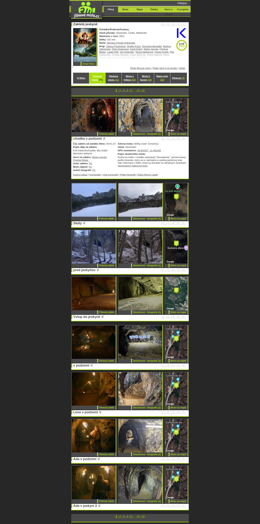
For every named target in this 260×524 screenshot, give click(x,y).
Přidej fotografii (128, 174)
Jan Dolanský (127, 52)
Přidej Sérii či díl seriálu (165, 68)
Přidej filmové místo (140, 68)
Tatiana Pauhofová (116, 46)
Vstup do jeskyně (86, 317)
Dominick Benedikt (152, 46)
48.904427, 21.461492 (149, 150)
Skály (77, 223)
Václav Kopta (161, 52)
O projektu (183, 9)
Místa (125, 9)
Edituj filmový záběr (148, 174)
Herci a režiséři (168, 12)
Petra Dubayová (120, 49)
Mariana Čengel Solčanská (121, 43)
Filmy (111, 9)
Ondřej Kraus (134, 46)
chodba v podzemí (87, 138)
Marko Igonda (151, 49)
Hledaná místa (113, 78)
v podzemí (81, 365)
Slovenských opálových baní (132, 165)
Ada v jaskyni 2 (85, 506)
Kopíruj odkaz (80, 174)
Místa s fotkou (130, 78)
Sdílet (182, 68)
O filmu (81, 78)
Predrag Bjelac (81, 160)
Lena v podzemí (85, 412)
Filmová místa (97, 78)
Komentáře (95, 174)
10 (143, 90)
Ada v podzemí (84, 459)
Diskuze (178, 78)
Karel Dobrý (136, 49)
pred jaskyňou (84, 270)
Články (154, 9)
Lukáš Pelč (112, 52)
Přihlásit (182, 3)
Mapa (140, 9)
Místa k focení (146, 78)
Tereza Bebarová (144, 52)
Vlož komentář (110, 174)
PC (90, 163)
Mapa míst (162, 78)
